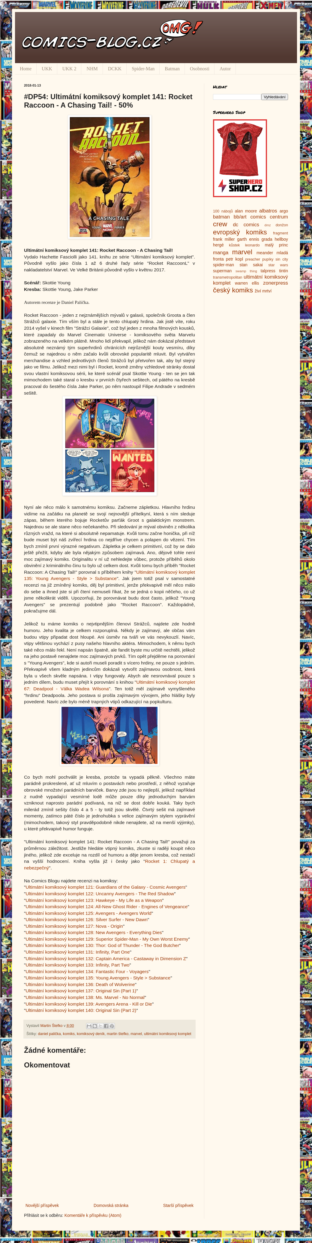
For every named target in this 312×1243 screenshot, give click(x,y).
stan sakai (251, 264)
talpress (268, 270)
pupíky (267, 259)
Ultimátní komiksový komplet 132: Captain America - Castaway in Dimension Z (106, 958)
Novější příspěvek (42, 1205)
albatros (268, 211)
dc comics (246, 225)
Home (26, 68)
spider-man (223, 264)
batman (221, 217)
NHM (92, 68)
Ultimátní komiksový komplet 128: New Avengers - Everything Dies (94, 932)
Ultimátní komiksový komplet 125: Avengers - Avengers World (88, 913)
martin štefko (117, 1034)
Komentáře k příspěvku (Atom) (93, 1215)
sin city (281, 259)
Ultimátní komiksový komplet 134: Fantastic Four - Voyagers (87, 971)
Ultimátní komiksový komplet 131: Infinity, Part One (78, 951)
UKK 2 (69, 68)
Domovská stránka (111, 1205)
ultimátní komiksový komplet (167, 1034)
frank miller (224, 239)
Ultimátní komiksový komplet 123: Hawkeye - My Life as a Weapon (94, 900)
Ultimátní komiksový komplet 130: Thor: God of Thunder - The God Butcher (102, 945)
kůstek (234, 245)
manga (220, 252)
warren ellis (247, 283)
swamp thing (246, 271)
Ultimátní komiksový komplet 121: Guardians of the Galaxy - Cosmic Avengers (105, 887)
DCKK (115, 68)
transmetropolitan (227, 277)
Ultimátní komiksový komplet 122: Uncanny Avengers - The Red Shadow (100, 893)
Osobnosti (199, 68)
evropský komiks (240, 232)
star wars (278, 265)
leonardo (252, 245)
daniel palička (49, 1034)
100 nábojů (223, 211)
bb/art (240, 217)
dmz (268, 225)
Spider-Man (143, 68)
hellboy (281, 239)
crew (220, 224)
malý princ (276, 245)
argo (284, 211)
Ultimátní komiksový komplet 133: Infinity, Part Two (77, 964)
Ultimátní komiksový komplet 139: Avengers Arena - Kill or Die (89, 1003)
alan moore (246, 211)
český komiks (233, 290)
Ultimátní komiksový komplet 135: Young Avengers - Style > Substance (98, 977)
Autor (225, 68)
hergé (218, 245)
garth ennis (248, 239)
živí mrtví (263, 291)
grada (267, 239)
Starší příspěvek (178, 1205)
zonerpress (275, 283)
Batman (172, 68)
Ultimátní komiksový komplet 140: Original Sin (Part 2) (81, 1010)
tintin (283, 270)
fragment (280, 233)
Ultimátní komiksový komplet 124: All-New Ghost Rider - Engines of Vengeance (107, 906)
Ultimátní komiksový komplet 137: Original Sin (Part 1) (81, 990)
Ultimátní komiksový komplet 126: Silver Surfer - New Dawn (86, 919)
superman (222, 270)
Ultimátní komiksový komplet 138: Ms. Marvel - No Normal (85, 997)
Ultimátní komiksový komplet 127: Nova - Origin (74, 926)
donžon (282, 225)
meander (264, 252)
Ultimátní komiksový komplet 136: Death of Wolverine (80, 984)
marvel (136, 1034)
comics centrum (269, 217)
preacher (252, 259)
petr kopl (234, 259)
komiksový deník (91, 1034)
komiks (69, 1034)
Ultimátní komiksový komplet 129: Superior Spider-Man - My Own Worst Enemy (107, 939)
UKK (47, 68)
